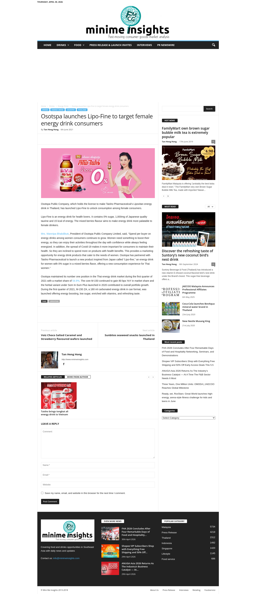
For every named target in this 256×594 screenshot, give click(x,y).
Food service (168, 559)
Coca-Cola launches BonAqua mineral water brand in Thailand (198, 307)
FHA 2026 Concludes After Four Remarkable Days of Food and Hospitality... (136, 531)
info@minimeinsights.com (66, 558)
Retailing (196, 590)
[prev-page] (149, 377)
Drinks (63, 45)
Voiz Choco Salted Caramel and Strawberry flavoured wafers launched (66, 337)
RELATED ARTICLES (53, 377)
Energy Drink (63, 106)
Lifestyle (166, 553)
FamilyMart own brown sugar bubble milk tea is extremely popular (186, 132)
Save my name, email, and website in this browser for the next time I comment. (85, 493)
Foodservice (209, 590)
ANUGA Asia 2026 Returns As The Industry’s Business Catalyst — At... (138, 566)
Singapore (167, 548)
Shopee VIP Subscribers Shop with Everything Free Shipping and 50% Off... (138, 549)
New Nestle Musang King (196, 321)
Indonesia (167, 543)
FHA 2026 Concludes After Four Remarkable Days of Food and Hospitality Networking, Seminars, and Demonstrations (188, 352)
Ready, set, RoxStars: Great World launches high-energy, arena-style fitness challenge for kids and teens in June (187, 397)
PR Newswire (165, 45)
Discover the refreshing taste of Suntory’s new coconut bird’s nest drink (187, 255)
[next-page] (168, 196)
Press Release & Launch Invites (110, 45)
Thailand (82, 110)
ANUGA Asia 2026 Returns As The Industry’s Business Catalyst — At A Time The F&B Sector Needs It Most (186, 374)
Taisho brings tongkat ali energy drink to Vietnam (54, 413)
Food (79, 45)
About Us (154, 590)
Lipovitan (54, 301)
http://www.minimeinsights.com (75, 359)
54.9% (75, 280)
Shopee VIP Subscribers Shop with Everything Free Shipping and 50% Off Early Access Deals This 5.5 (188, 363)
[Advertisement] (128, 75)
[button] (213, 45)
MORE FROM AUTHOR (77, 377)
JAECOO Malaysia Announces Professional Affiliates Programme (198, 289)
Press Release (169, 532)
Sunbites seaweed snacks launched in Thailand (129, 337)
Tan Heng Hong (51, 129)
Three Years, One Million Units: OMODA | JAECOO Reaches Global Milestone (188, 386)
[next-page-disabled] (153, 377)
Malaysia (166, 527)
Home (47, 45)
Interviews (144, 45)
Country (71, 110)
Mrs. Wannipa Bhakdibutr (55, 233)
